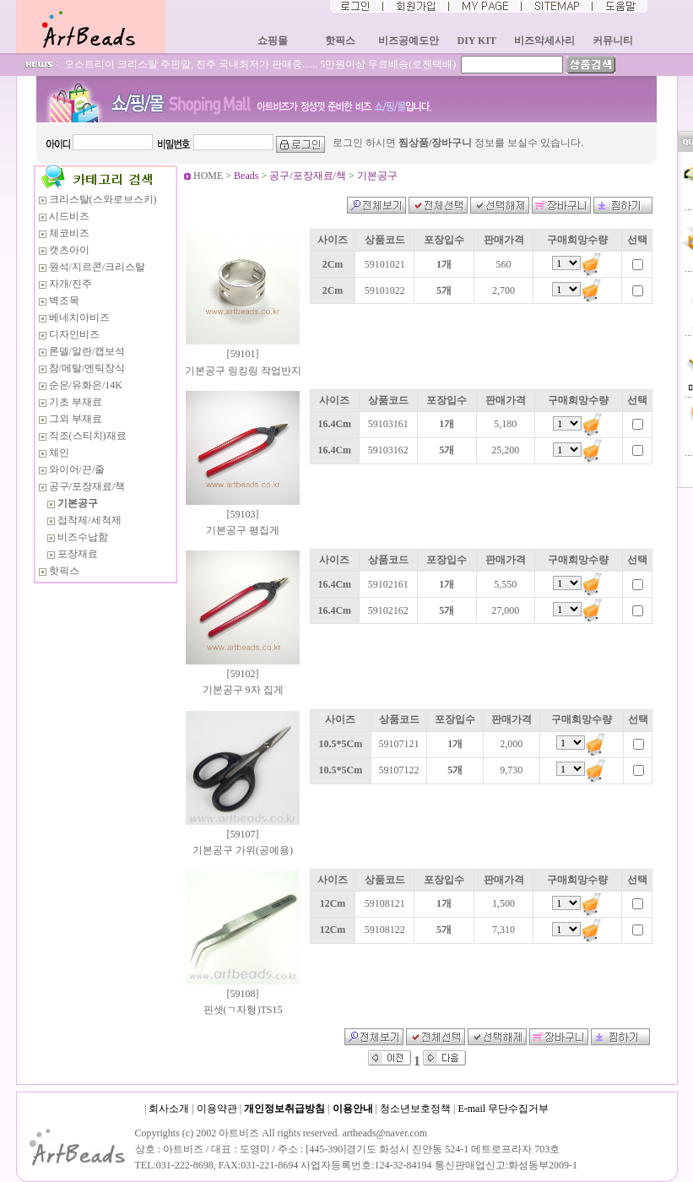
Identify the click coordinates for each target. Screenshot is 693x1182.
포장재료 (77, 554)
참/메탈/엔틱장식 (87, 368)
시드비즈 (69, 216)
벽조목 (64, 300)
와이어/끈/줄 (77, 469)
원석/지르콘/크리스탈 (97, 267)
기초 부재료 (75, 402)
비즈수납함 (82, 537)
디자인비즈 (74, 334)
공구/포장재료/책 (87, 486)
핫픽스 (64, 571)
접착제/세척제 (89, 520)
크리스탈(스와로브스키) (103, 199)
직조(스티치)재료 (88, 436)
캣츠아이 (69, 250)
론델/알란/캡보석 (87, 351)
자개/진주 (70, 284)
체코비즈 (69, 233)
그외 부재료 (75, 419)
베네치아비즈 (79, 317)
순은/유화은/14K (85, 385)
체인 (59, 452)
